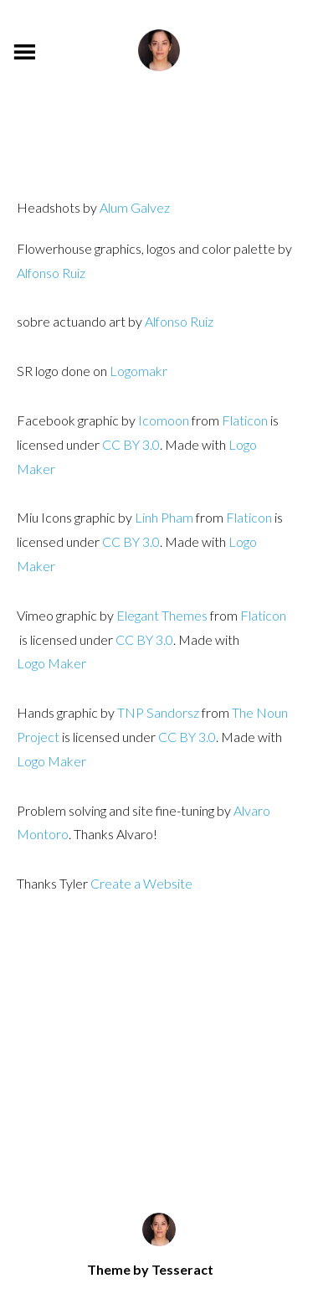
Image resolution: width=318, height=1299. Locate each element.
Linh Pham (164, 517)
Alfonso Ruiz (51, 273)
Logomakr (138, 371)
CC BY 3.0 (131, 444)
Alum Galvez (135, 207)
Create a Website (141, 883)
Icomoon (163, 420)
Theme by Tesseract (150, 1269)
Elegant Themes (162, 615)
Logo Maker (51, 761)
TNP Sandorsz (158, 712)
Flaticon (245, 420)
